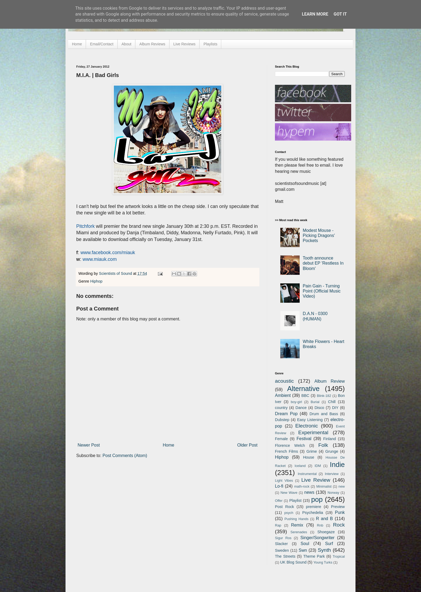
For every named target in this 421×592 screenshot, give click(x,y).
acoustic (284, 381)
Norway (333, 493)
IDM (318, 466)
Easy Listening (310, 420)
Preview (338, 507)
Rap (278, 525)
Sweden (282, 550)
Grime (311, 451)
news (309, 492)
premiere (313, 507)
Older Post (247, 445)
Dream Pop (286, 413)
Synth (324, 550)
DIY (335, 407)
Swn (303, 550)
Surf (329, 543)
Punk (340, 512)
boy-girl (296, 402)
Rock (339, 525)
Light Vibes (284, 480)
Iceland (300, 466)
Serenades (299, 532)
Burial (315, 402)
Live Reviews (184, 44)
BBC (305, 395)
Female (281, 439)
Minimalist (324, 486)
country (281, 407)
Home (77, 44)
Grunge (331, 451)
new (342, 486)
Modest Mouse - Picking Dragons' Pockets (319, 235)
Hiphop (96, 281)
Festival (303, 438)
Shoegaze (326, 532)
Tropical (339, 556)
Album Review (329, 381)
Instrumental (307, 474)
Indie (337, 464)
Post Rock (284, 507)
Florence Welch (290, 445)
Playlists (210, 44)
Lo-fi (279, 486)
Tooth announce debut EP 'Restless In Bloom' (323, 263)
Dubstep (282, 420)
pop (317, 499)
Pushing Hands (296, 519)
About (127, 44)
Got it (340, 14)
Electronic (306, 426)
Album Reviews (152, 44)
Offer (278, 501)
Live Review (315, 480)
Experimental (313, 432)
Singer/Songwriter (317, 537)
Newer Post (89, 445)
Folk (323, 445)
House (308, 457)
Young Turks (322, 562)
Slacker (281, 544)
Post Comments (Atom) (125, 455)
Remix (297, 525)
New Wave (289, 493)
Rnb (320, 525)
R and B (324, 518)
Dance (301, 407)
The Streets (285, 556)
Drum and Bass (324, 414)
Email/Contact (101, 44)
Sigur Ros (283, 538)
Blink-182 (324, 396)
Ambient (283, 395)
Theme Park (314, 556)
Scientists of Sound (116, 273)
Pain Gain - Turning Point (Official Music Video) (321, 291)
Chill (332, 402)
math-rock (301, 486)
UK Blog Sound (293, 562)
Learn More (315, 14)
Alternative (303, 388)
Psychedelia (312, 512)
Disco (319, 407)
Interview (332, 474)
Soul (305, 543)
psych (288, 513)
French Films (286, 451)
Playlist (295, 500)
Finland (329, 439)
